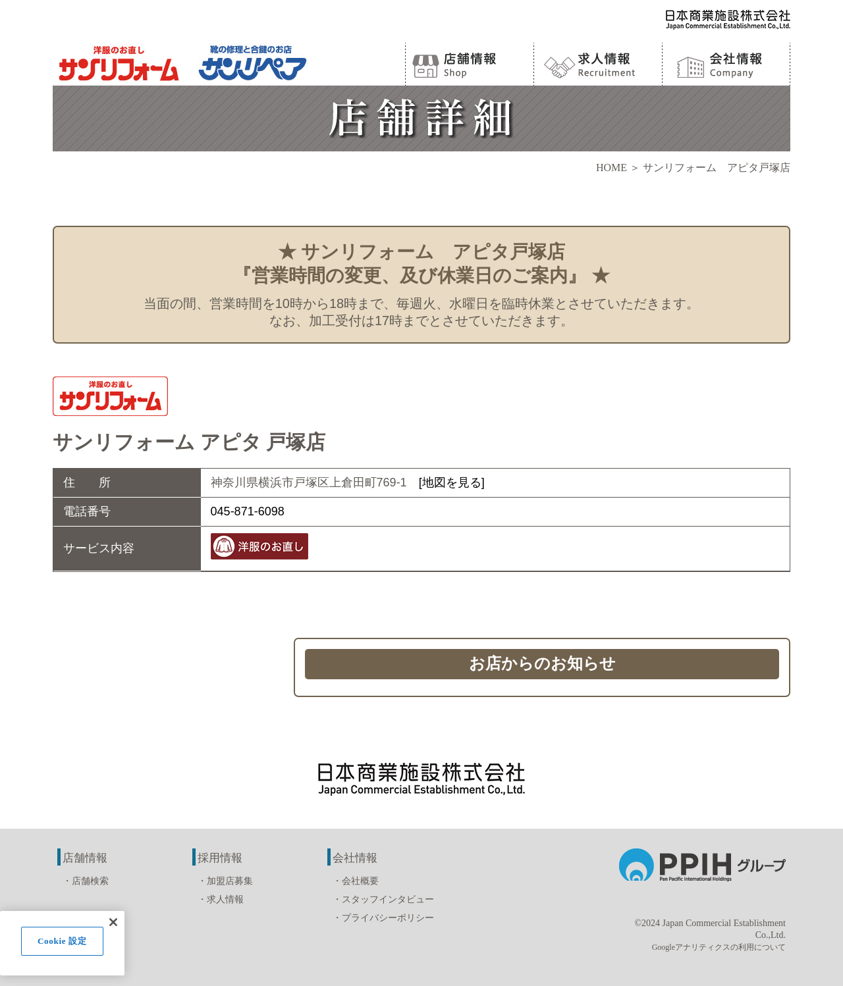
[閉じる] (113, 922)
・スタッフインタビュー (383, 899)
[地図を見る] (452, 482)
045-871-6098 (248, 511)
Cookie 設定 (62, 941)
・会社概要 (356, 881)
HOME (611, 167)
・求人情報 (221, 899)
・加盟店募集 (225, 881)
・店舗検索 (86, 881)
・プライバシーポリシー (383, 918)
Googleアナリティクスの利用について (719, 947)
